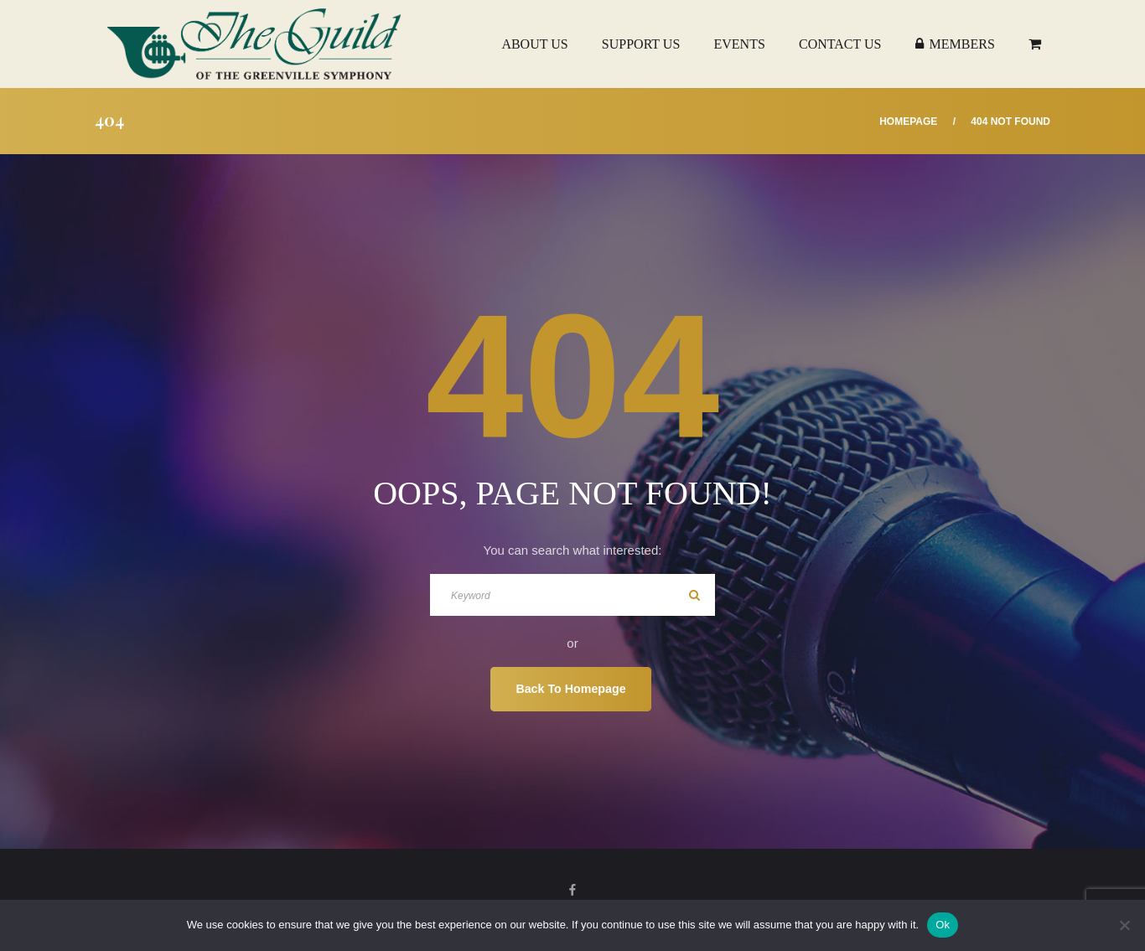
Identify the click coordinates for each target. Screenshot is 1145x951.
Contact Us (840, 44)
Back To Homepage (570, 688)
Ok (942, 924)
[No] (1124, 925)
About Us (534, 44)
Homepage (908, 121)
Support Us (641, 44)
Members (955, 44)
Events (738, 44)
